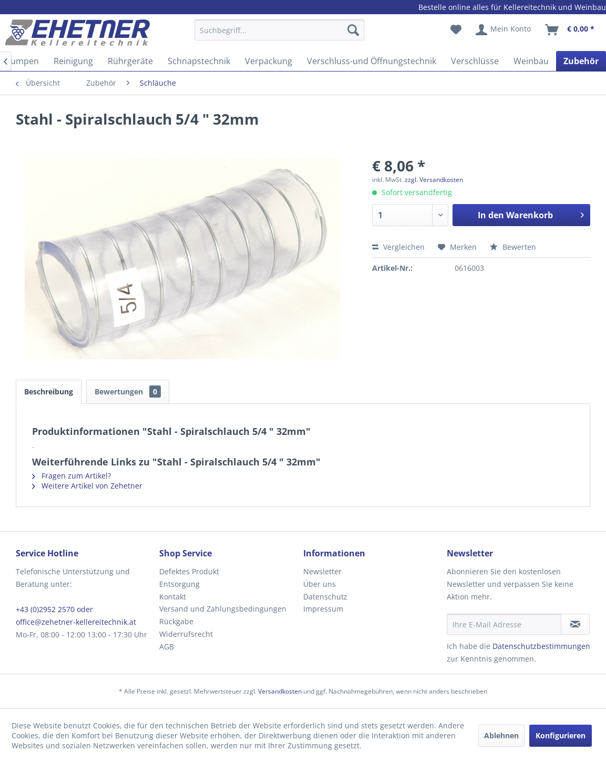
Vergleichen (398, 247)
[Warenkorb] (570, 29)
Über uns (319, 584)
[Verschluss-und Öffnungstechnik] (372, 61)
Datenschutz (325, 597)
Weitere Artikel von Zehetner (87, 486)
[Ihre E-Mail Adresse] (504, 624)
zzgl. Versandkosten (434, 179)
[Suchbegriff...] (279, 29)
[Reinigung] (73, 61)
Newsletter (322, 571)
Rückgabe (176, 621)
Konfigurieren (561, 735)
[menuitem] (279, 34)
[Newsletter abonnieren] (575, 624)
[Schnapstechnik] (199, 61)
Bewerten (513, 247)
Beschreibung (48, 392)
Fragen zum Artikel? (71, 476)
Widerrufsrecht (186, 634)
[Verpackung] (269, 61)
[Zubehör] (581, 61)
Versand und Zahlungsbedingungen (222, 609)
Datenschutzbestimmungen (541, 646)
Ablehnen (501, 735)
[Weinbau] (531, 61)
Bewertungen (128, 391)
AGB (166, 647)
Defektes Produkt (189, 571)
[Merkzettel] (456, 29)
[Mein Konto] (503, 29)
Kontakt (172, 597)
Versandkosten (280, 691)
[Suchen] (353, 29)
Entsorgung (179, 584)
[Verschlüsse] (475, 61)
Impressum (323, 609)
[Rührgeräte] (130, 61)
